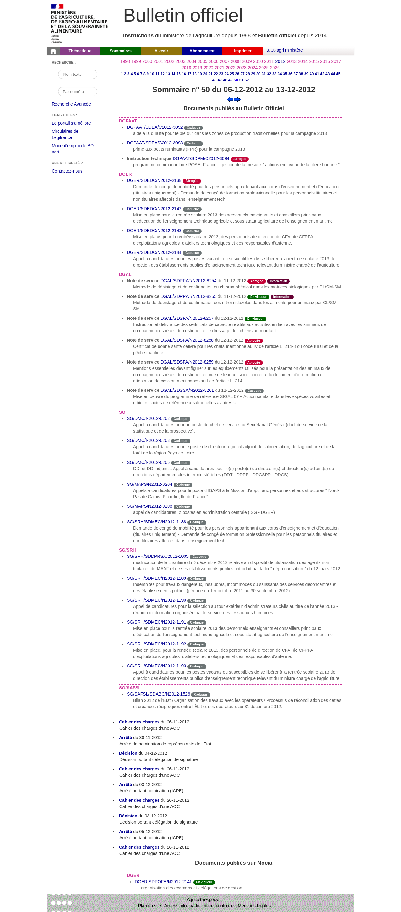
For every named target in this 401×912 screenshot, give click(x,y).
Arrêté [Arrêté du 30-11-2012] (125, 737)
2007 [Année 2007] (225, 61)
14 (173, 74)
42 (322, 74)
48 (225, 80)
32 (269, 74)
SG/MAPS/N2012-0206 (149, 506)
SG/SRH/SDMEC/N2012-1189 (156, 578)
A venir (161, 51)
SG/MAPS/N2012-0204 (149, 484)
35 (285, 74)
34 (280, 74)
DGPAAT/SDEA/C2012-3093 (155, 142)
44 (333, 74)
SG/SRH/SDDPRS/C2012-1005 (158, 556)
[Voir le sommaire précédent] (230, 98)
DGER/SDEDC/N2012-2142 (154, 208)
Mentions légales (254, 905)
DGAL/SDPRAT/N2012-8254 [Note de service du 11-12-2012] (188, 280)
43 (327, 74)
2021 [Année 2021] (219, 67)
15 (178, 74)
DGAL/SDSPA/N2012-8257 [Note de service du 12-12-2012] (186, 318)
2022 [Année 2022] (230, 67)
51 (241, 80)
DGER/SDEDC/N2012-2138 (154, 180)
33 (274, 74)
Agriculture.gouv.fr (204, 899)
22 (216, 74)
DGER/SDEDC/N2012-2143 (154, 230)
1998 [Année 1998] (125, 61)
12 (162, 74)
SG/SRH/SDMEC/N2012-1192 (156, 643)
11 (157, 74)
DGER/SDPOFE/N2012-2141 (163, 881)
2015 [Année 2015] (314, 61)
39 (306, 74)
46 (214, 80)
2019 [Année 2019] (197, 67)
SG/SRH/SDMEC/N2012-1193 (156, 665)
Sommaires (121, 51)
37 (296, 74)
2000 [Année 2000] (147, 61)
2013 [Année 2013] (292, 61)
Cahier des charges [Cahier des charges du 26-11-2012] (139, 721)
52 (247, 80)
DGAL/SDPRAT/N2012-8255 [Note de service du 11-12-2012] (188, 296)
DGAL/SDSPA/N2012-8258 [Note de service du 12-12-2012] (186, 340)
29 (253, 74)
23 (221, 74)
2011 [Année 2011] (269, 61)
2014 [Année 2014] (303, 61)
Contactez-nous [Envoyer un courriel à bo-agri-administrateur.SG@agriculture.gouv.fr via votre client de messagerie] (67, 171)
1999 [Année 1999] (136, 61)
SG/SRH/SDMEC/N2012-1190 (156, 600)
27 (242, 74)
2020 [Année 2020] (208, 67)
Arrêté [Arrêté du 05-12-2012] (125, 831)
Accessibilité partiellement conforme (199, 905)
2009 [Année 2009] (247, 61)
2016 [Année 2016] (325, 61)
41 (317, 74)
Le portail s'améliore (76, 123)
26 (237, 74)
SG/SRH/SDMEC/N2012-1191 (156, 621)
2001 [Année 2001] (158, 61)
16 (184, 74)
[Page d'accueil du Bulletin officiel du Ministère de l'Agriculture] (53, 51)
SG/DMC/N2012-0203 (148, 440)
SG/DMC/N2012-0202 (148, 418)
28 (248, 74)
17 (189, 74)
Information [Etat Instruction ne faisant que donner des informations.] (278, 281)
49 (230, 80)
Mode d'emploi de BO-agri (73, 149)
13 (168, 74)
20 (205, 74)
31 (264, 74)
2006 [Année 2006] (213, 61)
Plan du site (149, 905)
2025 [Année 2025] (263, 67)
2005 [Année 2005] (202, 61)
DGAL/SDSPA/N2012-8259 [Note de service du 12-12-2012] (186, 362)
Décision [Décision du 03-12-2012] (128, 815)
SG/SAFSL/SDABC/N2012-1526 (158, 694)
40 (312, 74)
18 (194, 74)
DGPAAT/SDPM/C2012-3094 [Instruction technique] (201, 158)
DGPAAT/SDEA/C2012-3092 (155, 127)
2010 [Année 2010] (258, 61)
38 (301, 74)
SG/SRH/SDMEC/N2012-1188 (156, 521)
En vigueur (204, 882)
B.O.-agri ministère (284, 50)
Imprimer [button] (243, 51)
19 (200, 74)
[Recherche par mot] (77, 74)
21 (210, 74)
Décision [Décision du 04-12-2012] (128, 753)
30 (258, 74)
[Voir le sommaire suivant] (237, 98)
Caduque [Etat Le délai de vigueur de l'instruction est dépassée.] (193, 127)
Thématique (80, 51)
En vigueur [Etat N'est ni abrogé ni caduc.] (258, 296)
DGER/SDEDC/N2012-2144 (154, 252)
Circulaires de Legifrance (70, 135)
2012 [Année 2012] (280, 61)
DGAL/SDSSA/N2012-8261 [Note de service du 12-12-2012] (187, 390)
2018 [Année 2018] (186, 67)
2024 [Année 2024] (253, 67)
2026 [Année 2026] (275, 67)
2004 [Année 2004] (191, 61)
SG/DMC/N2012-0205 (148, 462)
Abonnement (202, 51)
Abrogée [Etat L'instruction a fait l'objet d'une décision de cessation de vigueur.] (239, 159)
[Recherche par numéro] (77, 91)
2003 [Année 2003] (180, 61)
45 (338, 74)
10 (152, 74)
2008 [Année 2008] (236, 61)
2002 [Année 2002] (169, 61)
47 (220, 80)
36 (290, 74)
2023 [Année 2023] (242, 67)
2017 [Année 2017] (336, 61)
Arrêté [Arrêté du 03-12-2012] (125, 784)
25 (232, 74)
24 (226, 74)
